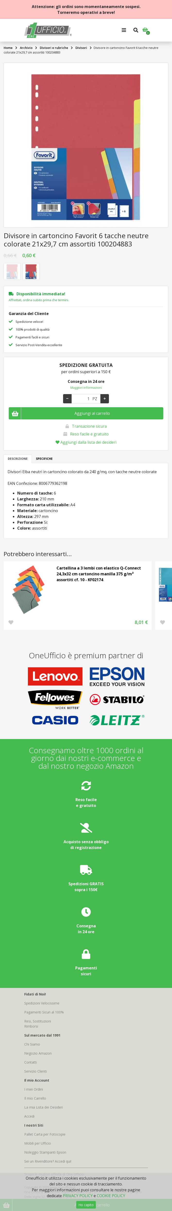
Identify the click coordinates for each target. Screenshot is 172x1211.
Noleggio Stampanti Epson (45, 1152)
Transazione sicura (89, 426)
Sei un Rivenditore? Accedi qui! (47, 1161)
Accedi (29, 1116)
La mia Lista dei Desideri (43, 1107)
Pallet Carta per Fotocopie (45, 1134)
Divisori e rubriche (54, 47)
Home (8, 47)
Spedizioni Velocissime (41, 1003)
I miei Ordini (33, 1089)
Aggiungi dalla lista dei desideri (86, 442)
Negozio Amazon (38, 1053)
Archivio (26, 47)
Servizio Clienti (35, 1071)
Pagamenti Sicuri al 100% (44, 1012)
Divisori (81, 47)
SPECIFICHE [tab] (44, 459)
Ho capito (86, 1204)
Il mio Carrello (35, 1098)
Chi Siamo (32, 1044)
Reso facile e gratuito (89, 434)
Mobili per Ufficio (37, 1143)
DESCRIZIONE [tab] (18, 459)
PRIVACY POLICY (78, 1195)
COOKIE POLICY (111, 1195)
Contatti (30, 1062)
